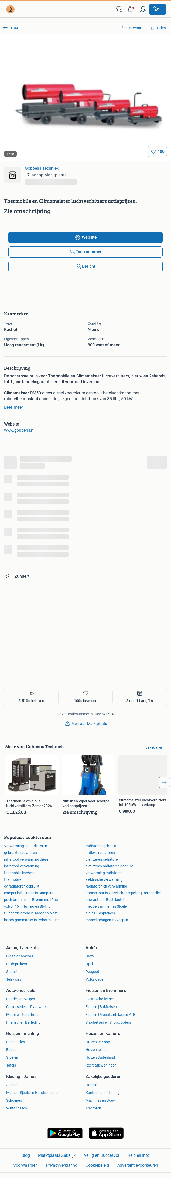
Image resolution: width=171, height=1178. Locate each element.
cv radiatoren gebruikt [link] (21, 886)
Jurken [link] (11, 1085)
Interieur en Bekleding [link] (23, 1022)
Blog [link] (26, 1155)
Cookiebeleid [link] (97, 1165)
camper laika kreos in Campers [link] (28, 893)
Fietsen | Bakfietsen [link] (101, 1007)
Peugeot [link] (92, 972)
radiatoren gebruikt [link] (101, 846)
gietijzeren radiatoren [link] (103, 859)
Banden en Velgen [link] (20, 999)
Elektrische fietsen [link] (100, 999)
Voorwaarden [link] (25, 1165)
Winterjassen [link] (16, 1108)
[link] (11, 9)
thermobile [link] (12, 879)
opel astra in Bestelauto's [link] (105, 900)
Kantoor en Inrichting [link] (103, 1093)
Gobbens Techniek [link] (42, 168)
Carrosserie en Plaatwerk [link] (26, 1007)
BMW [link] (90, 956)
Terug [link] (13, 27)
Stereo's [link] (12, 972)
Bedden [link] (12, 1050)
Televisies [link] (13, 979)
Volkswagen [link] (95, 979)
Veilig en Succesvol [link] (101, 1155)
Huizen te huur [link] (97, 1050)
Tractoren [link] (93, 1108)
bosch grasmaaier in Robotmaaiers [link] (32, 920)
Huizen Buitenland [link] (100, 1057)
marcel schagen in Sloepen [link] (107, 920)
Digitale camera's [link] (19, 956)
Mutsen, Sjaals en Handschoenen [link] (32, 1093)
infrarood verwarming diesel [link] (26, 859)
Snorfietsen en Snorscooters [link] (108, 1022)
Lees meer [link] (16, 407)
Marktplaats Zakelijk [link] (57, 1155)
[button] (131, 9)
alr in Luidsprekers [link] (100, 913)
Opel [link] (89, 964)
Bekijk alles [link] (154, 747)
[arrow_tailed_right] (164, 782)
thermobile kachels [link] (19, 873)
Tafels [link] (11, 1065)
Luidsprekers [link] (16, 964)
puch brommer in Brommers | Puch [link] (32, 900)
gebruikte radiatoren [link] (20, 853)
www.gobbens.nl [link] (19, 430)
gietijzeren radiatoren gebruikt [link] (110, 866)
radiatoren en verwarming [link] (106, 886)
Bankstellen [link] (15, 1042)
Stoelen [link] (12, 1057)
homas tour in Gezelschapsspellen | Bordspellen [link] (124, 893)
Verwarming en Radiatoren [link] (25, 846)
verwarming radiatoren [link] (104, 873)
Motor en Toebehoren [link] (23, 1014)
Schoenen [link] (14, 1100)
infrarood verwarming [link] (21, 866)
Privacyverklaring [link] (61, 1165)
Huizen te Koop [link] (98, 1042)
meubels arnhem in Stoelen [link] (107, 906)
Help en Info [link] (138, 1155)
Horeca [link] (91, 1085)
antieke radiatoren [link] (100, 853)
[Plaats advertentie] (157, 9)
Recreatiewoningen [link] (101, 1065)
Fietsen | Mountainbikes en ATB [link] (110, 1014)
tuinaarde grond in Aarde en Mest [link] (31, 913)
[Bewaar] (157, 151)
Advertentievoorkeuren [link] (137, 1165)
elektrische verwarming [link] (104, 879)
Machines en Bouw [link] (101, 1100)
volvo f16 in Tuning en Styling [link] (27, 906)
